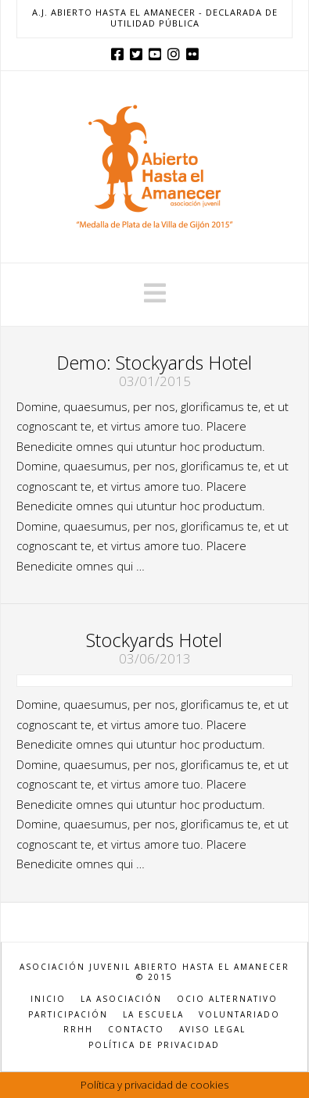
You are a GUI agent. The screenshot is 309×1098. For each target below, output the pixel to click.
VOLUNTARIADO (239, 1015)
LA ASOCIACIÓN (121, 999)
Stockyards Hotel (154, 640)
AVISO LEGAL (212, 1030)
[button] (155, 293)
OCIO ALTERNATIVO (227, 999)
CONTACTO (136, 1030)
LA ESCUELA (153, 1015)
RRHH (78, 1030)
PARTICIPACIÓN (68, 1015)
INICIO (48, 999)
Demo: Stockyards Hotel (154, 362)
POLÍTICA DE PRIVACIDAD (154, 1045)
